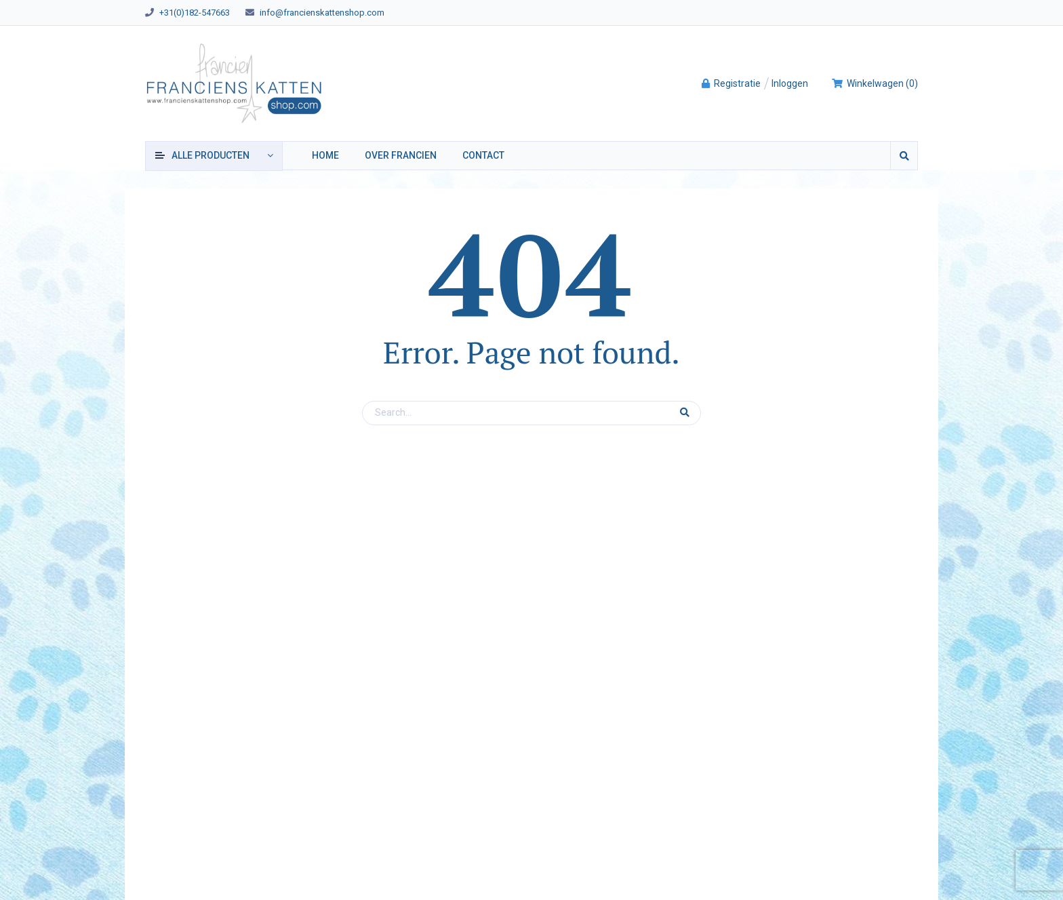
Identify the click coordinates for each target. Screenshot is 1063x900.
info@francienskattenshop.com (322, 12)
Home (325, 155)
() (874, 83)
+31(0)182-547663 (194, 12)
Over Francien (401, 155)
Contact (483, 155)
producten (210, 155)
